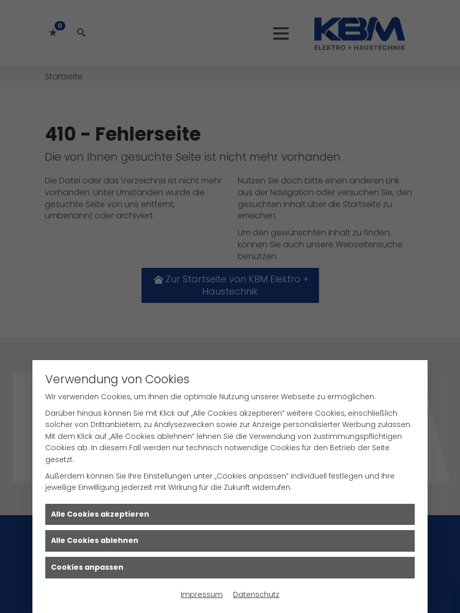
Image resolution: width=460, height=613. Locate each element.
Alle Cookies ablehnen (94, 540)
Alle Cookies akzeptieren (100, 514)
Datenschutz (256, 594)
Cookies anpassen (87, 567)
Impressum (202, 594)
